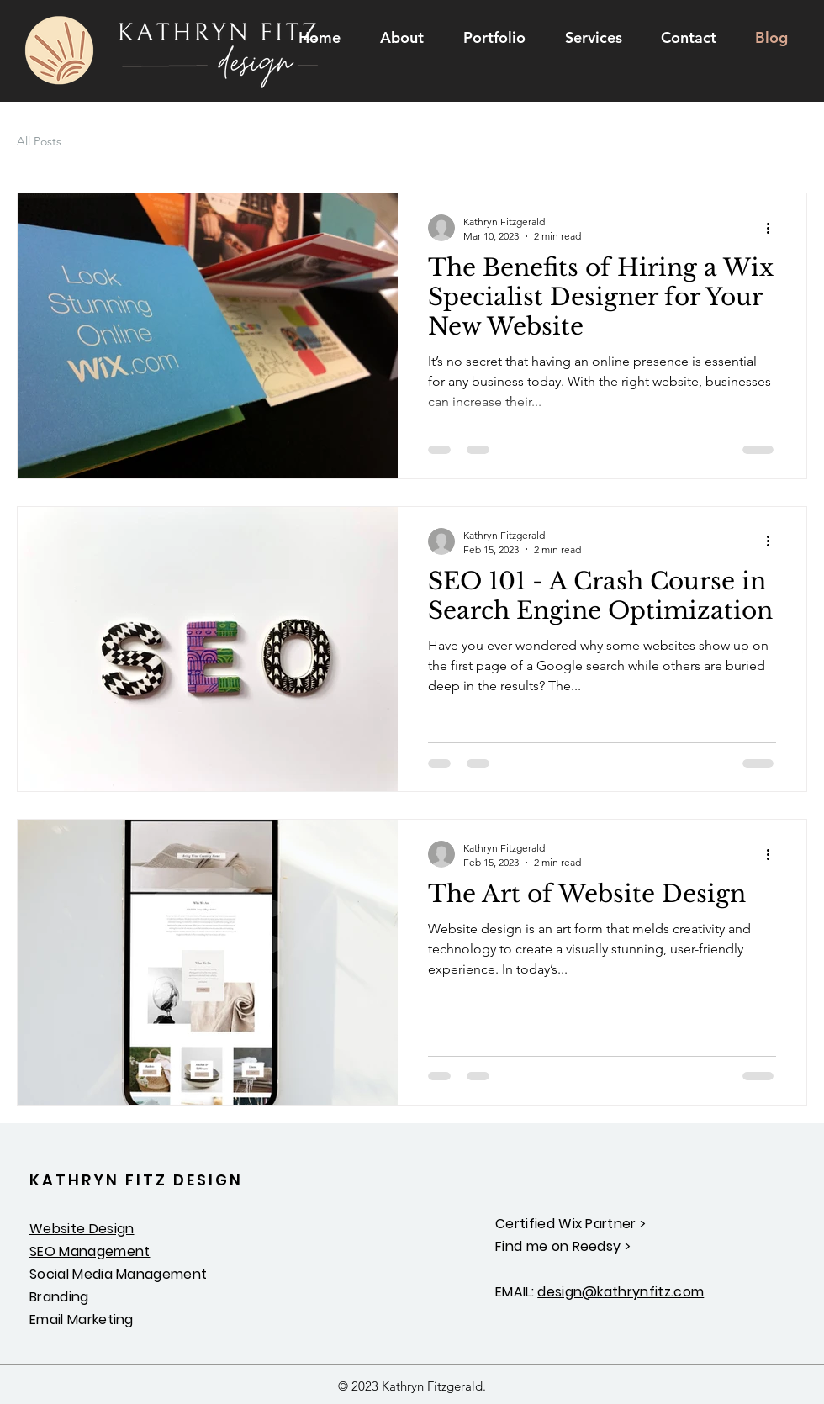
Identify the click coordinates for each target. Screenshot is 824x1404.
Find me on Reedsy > (563, 1246)
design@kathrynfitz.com (620, 1291)
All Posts (39, 141)
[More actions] (773, 228)
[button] (593, 38)
